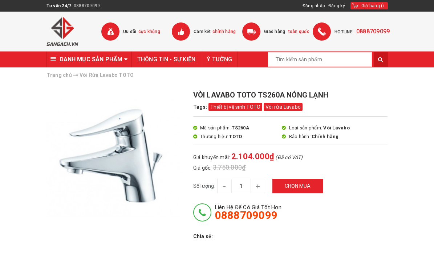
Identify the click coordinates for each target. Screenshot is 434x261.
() (372, 5)
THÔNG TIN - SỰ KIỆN (166, 59)
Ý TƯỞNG (219, 59)
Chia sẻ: (203, 236)
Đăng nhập (314, 5)
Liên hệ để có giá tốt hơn (248, 212)
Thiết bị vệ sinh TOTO (235, 107)
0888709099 (87, 5)
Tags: (201, 107)
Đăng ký (336, 5)
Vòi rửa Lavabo (283, 107)
